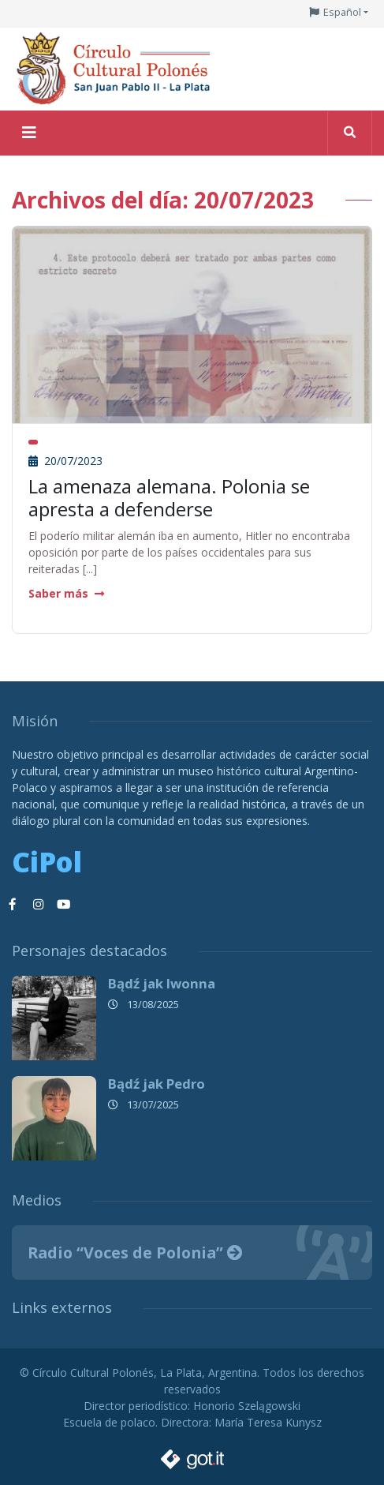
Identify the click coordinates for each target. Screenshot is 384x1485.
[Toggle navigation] (29, 133)
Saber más (66, 593)
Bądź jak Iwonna (161, 983)
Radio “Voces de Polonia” (135, 1252)
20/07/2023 (65, 460)
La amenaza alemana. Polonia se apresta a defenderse (169, 497)
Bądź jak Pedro (156, 1083)
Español (342, 12)
